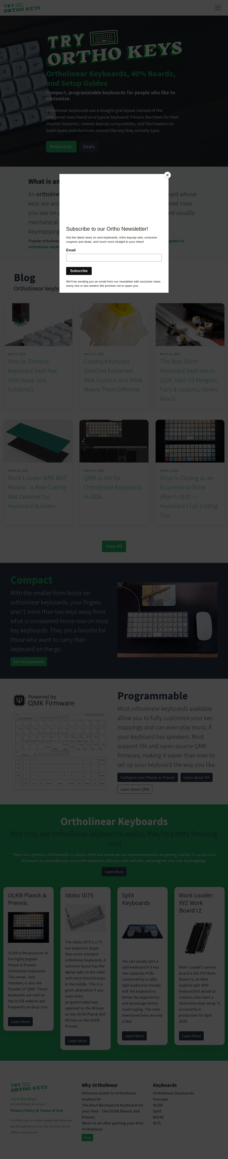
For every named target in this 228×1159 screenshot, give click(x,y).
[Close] (167, 175)
